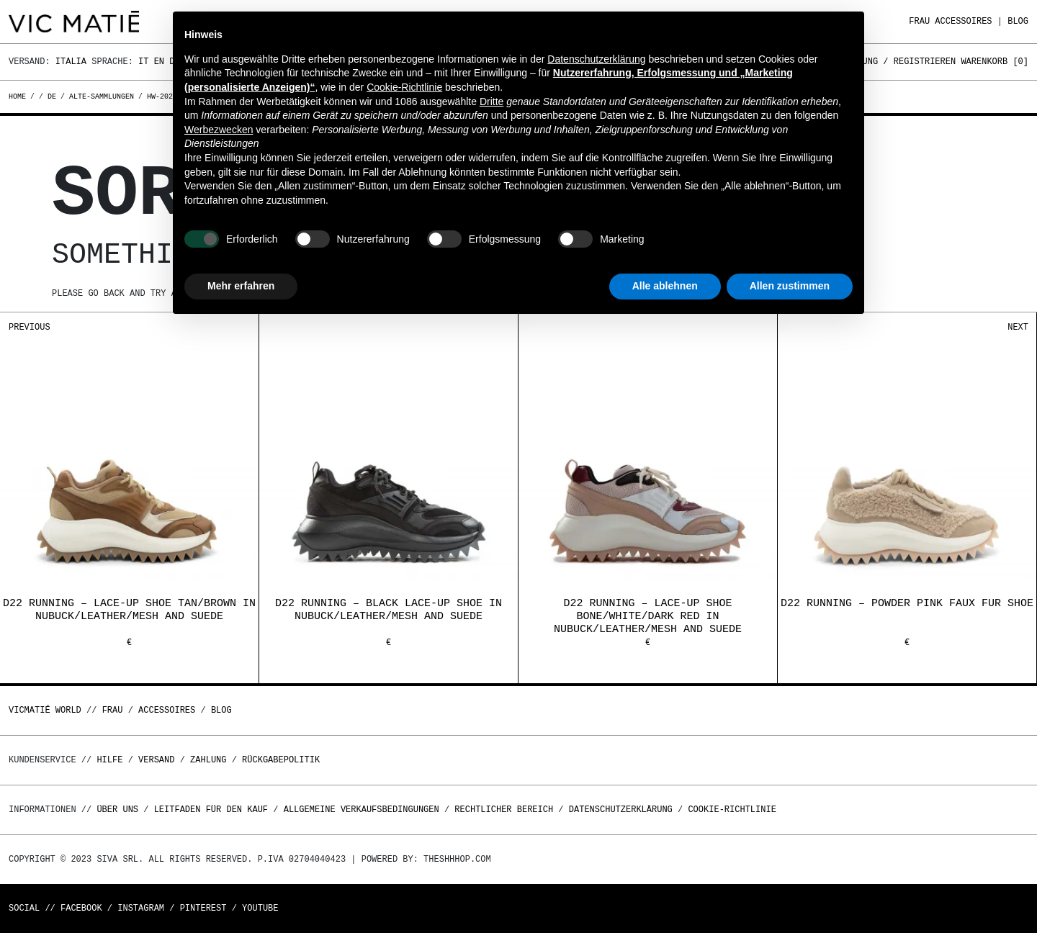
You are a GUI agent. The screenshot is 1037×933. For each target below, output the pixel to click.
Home (19, 96)
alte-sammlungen (101, 96)
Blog (1017, 21)
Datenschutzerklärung (621, 809)
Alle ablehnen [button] (665, 286)
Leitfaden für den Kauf (211, 809)
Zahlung (208, 760)
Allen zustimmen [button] (790, 286)
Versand (156, 760)
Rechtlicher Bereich (503, 809)
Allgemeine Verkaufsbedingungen (361, 809)
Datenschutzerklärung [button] (596, 59)
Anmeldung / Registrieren (893, 61)
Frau (919, 21)
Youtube (260, 908)
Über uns (119, 809)
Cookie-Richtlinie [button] (404, 87)
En (159, 61)
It (143, 61)
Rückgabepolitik (281, 760)
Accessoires (963, 21)
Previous (29, 327)
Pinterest (203, 908)
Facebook (81, 908)
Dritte (491, 101)
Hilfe (109, 760)
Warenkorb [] (994, 61)
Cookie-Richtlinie (732, 809)
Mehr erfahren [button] (240, 286)
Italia (70, 61)
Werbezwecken (218, 129)
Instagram (140, 908)
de (52, 96)
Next (1017, 327)
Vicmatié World (45, 710)
